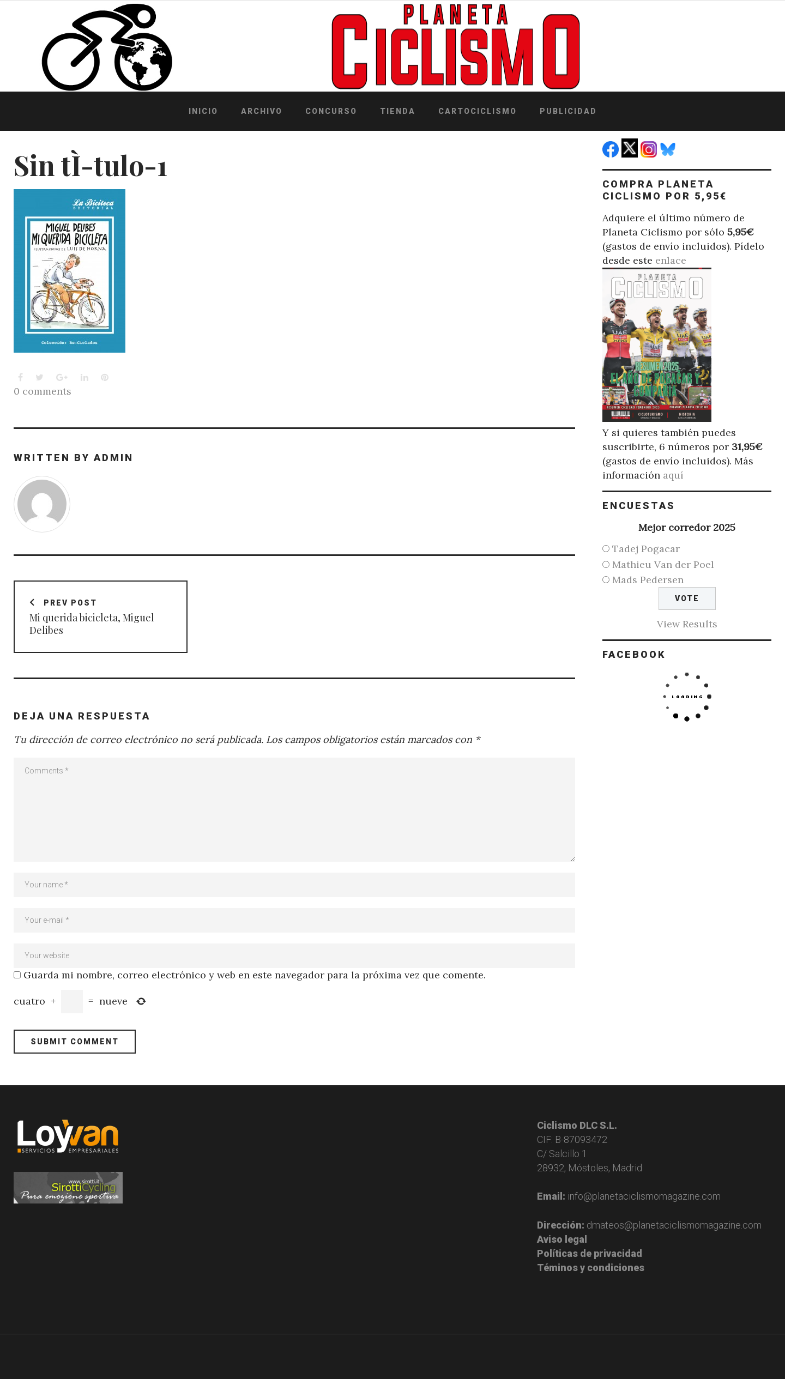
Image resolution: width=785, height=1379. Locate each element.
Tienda (397, 111)
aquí (673, 475)
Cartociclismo (477, 111)
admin (114, 457)
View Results (687, 624)
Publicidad (568, 111)
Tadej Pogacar (646, 548)
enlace (670, 260)
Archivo (261, 111)
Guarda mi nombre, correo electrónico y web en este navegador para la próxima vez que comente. (254, 975)
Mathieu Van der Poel (663, 564)
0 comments (42, 391)
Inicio (203, 111)
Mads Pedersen (648, 579)
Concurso (331, 111)
